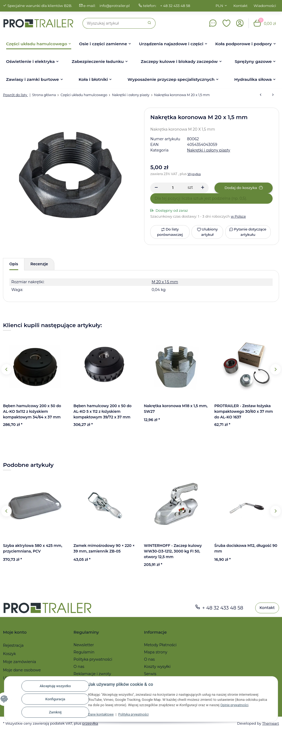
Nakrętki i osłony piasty (208, 150)
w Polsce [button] (238, 216)
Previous (6, 369)
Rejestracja (13, 645)
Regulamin (84, 652)
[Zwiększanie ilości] (202, 188)
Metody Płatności (160, 644)
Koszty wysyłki (157, 666)
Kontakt (241, 5)
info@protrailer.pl (114, 5)
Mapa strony (155, 652)
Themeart (270, 723)
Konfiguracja (55, 699)
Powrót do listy (15, 95)
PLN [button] (219, 5)
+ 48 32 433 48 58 (176, 5)
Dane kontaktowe (101, 714)
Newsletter (84, 644)
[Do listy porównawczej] (170, 232)
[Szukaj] (113, 23)
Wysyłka (194, 174)
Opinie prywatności (235, 705)
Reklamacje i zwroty (92, 673)
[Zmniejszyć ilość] (156, 188)
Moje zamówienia (19, 661)
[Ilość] (173, 188)
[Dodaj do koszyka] (244, 188)
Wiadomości (265, 5)
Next (275, 369)
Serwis (150, 673)
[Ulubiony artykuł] (207, 232)
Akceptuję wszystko (55, 686)
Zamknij (55, 712)
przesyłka (90, 723)
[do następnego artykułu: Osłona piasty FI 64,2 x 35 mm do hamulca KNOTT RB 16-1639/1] (273, 95)
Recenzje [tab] (39, 264)
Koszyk (9, 653)
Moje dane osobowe (22, 670)
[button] (227, 23)
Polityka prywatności (136, 714)
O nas (79, 666)
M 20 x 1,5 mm (165, 281)
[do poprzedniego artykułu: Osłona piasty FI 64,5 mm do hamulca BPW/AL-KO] (260, 95)
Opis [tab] (13, 264)
